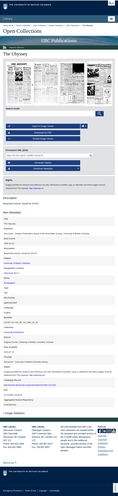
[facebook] (100, 431)
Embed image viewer (30, 138)
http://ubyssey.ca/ (37, 375)
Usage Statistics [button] (14, 413)
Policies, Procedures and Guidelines (105, 451)
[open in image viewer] (19, 83)
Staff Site (102, 436)
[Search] (99, 113)
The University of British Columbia (50, 6)
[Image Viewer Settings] (84, 126)
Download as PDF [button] (30, 132)
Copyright (43, 491)
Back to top (10, 462)
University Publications (14, 332)
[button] (15, 462)
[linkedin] (104, 431)
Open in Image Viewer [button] (31, 126)
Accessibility (55, 491)
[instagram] (109, 431)
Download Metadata (43, 168)
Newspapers (9, 283)
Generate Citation (29, 162)
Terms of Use (30, 491)
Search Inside (13, 108)
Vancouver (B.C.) (11, 273)
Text (6, 293)
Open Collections (22, 31)
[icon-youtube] (114, 431)
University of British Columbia (17, 263)
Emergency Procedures (12, 491)
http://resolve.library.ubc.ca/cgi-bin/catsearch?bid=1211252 (30, 385)
